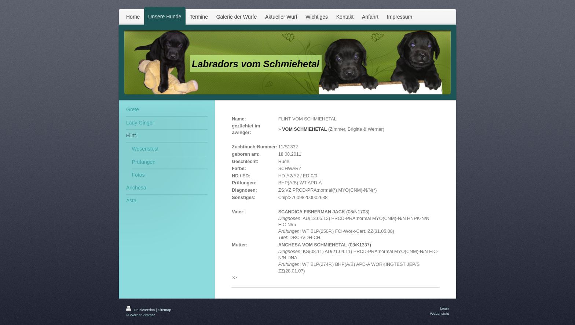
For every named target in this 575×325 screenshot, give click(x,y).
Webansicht (439, 313)
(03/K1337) (359, 245)
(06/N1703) (357, 211)
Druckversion (141, 310)
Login (444, 308)
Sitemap (164, 310)
